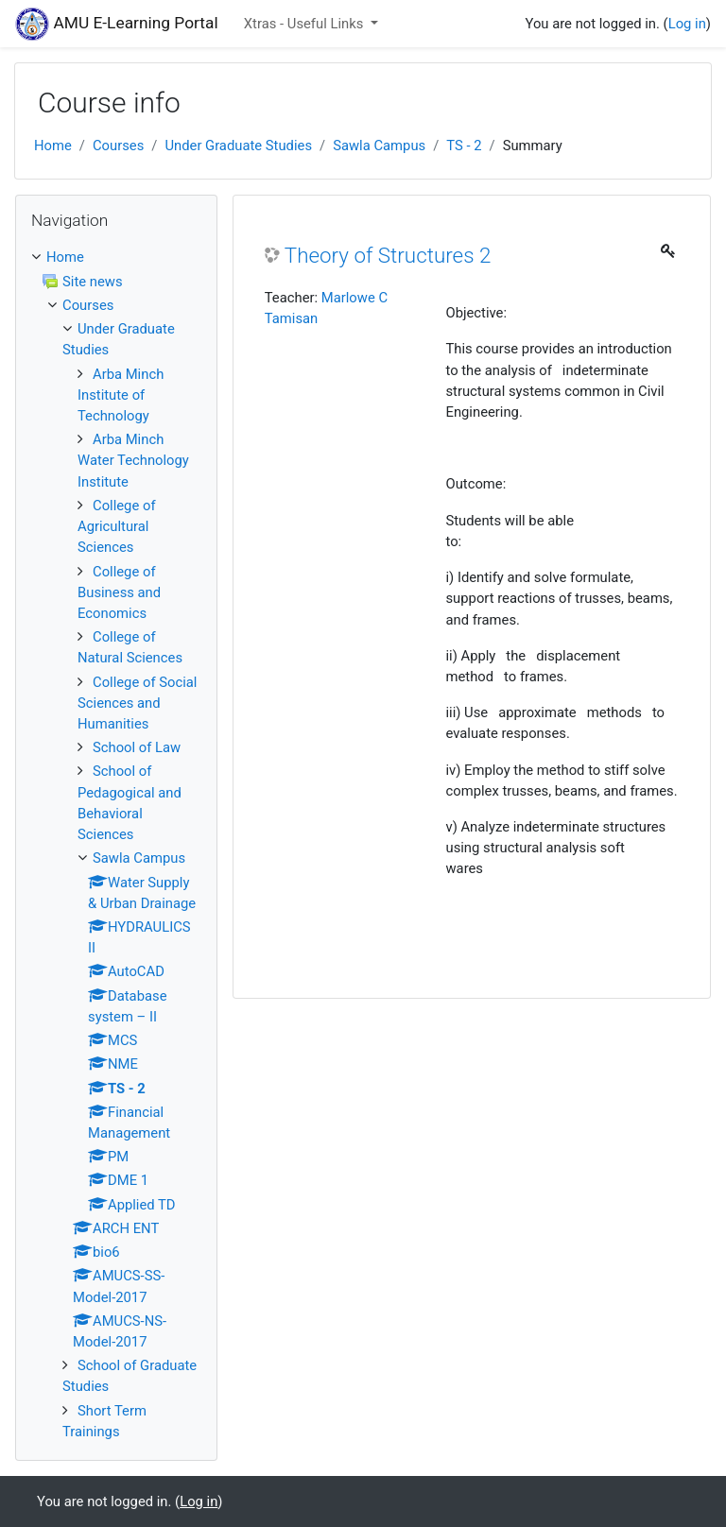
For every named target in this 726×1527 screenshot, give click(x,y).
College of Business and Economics (119, 592)
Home (53, 145)
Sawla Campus (379, 145)
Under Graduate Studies (238, 145)
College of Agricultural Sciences (117, 526)
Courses (118, 145)
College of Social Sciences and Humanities (137, 703)
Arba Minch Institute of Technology (121, 395)
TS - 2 (463, 145)
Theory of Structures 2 (388, 255)
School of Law (137, 747)
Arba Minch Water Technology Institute (133, 460)
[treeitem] (116, 257)
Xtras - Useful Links (305, 23)
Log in (687, 23)
